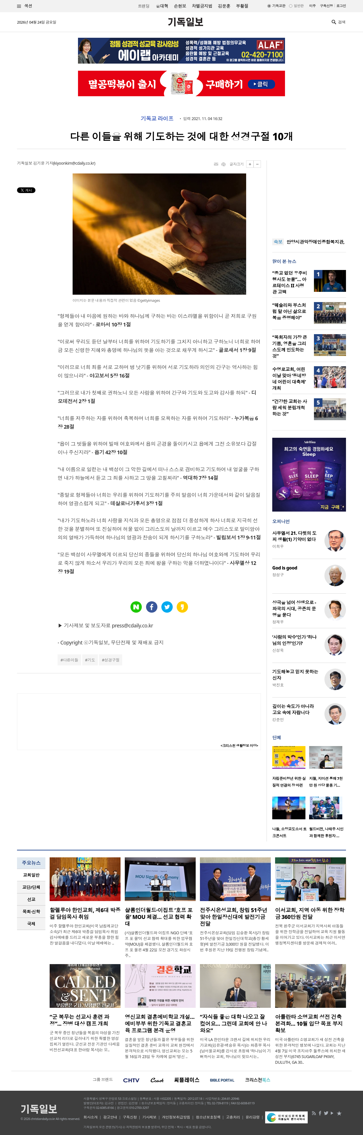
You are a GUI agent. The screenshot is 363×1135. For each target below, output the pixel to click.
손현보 (180, 6)
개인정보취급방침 (176, 1117)
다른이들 (70, 660)
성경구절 (112, 660)
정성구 (278, 574)
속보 (278, 242)
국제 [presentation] (31, 924)
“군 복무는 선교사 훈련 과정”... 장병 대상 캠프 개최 (79, 1020)
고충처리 (233, 1117)
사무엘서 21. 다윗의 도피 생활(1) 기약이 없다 (294, 536)
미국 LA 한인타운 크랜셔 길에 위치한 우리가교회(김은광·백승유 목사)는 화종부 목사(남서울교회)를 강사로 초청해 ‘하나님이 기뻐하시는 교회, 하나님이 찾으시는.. (235, 1048)
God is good (284, 568)
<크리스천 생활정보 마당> (239, 745)
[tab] (31, 875)
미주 (312, 5)
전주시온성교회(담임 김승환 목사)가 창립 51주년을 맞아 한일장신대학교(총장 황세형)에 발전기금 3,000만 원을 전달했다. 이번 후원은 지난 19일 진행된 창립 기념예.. (234, 941)
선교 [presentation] (31, 899)
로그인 (341, 5)
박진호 (278, 685)
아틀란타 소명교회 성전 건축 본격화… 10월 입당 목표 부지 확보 (309, 1023)
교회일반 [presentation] (31, 875)
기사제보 (149, 1117)
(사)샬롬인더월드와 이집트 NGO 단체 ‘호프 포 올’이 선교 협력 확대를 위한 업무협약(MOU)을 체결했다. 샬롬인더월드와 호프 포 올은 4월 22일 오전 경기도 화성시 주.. (159, 944)
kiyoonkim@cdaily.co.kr (74, 163)
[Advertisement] (309, 195)
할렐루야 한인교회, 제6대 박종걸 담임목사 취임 (85, 913)
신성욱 (278, 650)
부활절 (242, 6)
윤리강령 (253, 1117)
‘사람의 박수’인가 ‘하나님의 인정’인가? (294, 640)
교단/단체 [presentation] (31, 887)
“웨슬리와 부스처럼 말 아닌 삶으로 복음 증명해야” (289, 311)
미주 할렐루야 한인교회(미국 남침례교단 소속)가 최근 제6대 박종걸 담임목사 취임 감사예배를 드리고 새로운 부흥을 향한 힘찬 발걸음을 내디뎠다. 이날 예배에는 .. (84, 934)
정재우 (278, 622)
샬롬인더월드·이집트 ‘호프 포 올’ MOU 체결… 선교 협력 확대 (159, 916)
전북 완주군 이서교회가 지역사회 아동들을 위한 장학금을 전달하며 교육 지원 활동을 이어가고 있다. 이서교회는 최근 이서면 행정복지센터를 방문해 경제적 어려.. (310, 934)
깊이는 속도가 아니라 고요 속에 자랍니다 (293, 709)
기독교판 (278, 5)
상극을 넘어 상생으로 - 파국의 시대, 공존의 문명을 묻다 (294, 608)
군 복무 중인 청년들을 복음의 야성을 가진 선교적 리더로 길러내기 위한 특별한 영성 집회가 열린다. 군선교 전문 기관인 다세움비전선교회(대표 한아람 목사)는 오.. (85, 1041)
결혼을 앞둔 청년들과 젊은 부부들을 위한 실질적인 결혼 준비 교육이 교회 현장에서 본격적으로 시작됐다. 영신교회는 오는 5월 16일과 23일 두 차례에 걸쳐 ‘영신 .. (159, 1048)
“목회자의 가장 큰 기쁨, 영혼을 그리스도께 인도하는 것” (289, 346)
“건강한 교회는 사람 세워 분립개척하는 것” (289, 407)
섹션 (24, 6)
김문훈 (224, 6)
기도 (91, 660)
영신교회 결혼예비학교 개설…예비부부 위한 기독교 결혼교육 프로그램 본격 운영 (160, 1023)
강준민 (278, 719)
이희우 (278, 546)
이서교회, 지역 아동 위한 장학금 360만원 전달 (309, 913)
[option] (290, 768)
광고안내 (110, 1117)
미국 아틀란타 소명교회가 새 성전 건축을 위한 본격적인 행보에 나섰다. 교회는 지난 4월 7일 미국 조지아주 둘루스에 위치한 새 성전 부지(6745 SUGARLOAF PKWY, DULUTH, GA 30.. (310, 1051)
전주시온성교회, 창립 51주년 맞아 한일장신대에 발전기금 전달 (233, 916)
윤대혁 (162, 6)
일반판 (298, 5)
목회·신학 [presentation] (31, 911)
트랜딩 (143, 6)
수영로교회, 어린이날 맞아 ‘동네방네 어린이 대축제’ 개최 (289, 378)
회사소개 (90, 1117)
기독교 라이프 (157, 119)
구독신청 (326, 5)
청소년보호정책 (208, 1117)
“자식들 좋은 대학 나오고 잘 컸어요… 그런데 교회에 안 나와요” (233, 1023)
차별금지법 (202, 6)
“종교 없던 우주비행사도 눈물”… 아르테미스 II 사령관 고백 (289, 282)
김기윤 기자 (43, 163)
